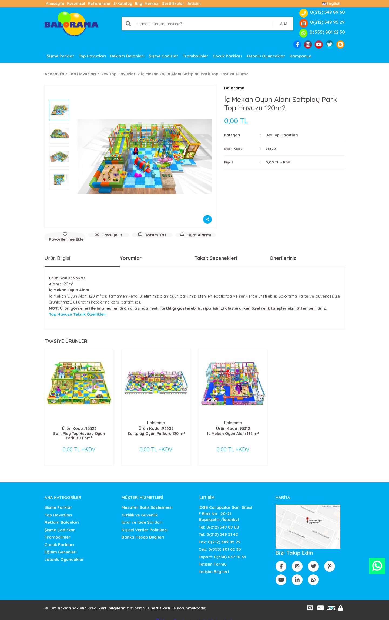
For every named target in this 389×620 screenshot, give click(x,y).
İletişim (194, 3)
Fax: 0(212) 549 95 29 (219, 536)
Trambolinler (58, 531)
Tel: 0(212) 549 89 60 (219, 521)
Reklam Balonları (62, 517)
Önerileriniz (283, 258)
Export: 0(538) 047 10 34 (222, 551)
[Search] (207, 23)
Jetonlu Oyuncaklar (64, 554)
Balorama (234, 87)
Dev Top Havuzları (282, 135)
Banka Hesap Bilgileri (143, 531)
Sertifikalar (173, 3)
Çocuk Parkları (59, 539)
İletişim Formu (213, 558)
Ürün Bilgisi (57, 258)
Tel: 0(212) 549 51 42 (218, 529)
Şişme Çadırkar (60, 524)
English (331, 3)
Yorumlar (131, 258)
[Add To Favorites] (65, 237)
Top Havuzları (58, 509)
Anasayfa (55, 3)
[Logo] (72, 23)
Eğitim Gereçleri (61, 546)
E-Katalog (122, 3)
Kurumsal (76, 3)
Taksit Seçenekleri (215, 258)
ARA (283, 23)
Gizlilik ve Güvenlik (140, 509)
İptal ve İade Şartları (142, 517)
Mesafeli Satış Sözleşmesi (147, 502)
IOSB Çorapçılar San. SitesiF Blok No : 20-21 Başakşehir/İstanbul (225, 508)
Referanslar (99, 3)
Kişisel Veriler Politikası (145, 524)
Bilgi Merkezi (147, 3)
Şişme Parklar (58, 502)
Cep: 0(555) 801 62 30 (220, 544)
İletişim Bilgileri (214, 566)
